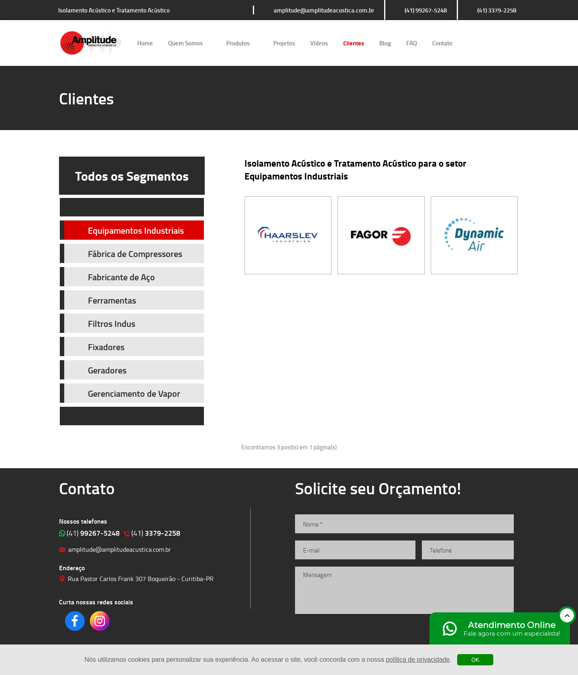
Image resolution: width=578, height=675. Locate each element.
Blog (385, 43)
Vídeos (319, 43)
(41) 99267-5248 (426, 10)
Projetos (284, 43)
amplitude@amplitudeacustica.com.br (324, 10)
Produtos (238, 43)
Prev (132, 207)
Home (145, 43)
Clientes (353, 43)
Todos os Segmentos (132, 176)
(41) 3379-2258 (496, 10)
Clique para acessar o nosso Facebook (474, 43)
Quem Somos (185, 43)
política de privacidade (418, 659)
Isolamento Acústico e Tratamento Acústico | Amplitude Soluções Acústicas (90, 43)
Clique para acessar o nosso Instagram (497, 43)
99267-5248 (93, 533)
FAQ (411, 43)
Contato (442, 43)
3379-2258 (155, 533)
